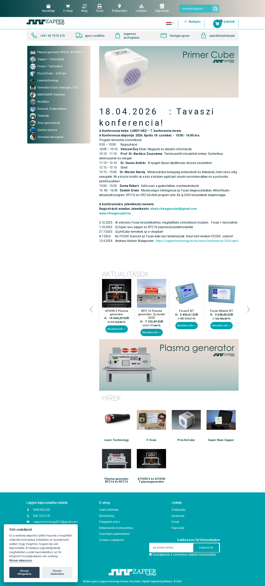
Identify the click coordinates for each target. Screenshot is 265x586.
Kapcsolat (162, 8)
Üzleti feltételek (108, 509)
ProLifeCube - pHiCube (48, 73)
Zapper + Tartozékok (47, 59)
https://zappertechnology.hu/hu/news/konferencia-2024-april (197, 241)
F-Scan (151, 440)
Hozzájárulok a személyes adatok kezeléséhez (184, 554)
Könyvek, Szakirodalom (48, 109)
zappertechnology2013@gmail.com (55, 522)
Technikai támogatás (47, 137)
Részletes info (116, 329)
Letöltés (141, 8)
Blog (84, 8)
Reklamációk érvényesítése (116, 528)
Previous (90, 307)
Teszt (99, 8)
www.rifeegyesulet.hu (115, 213)
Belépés (192, 22)
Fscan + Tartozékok (46, 66)
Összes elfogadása (24, 572)
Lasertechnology (44, 80)
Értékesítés (119, 8)
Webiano (168, 581)
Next (247, 307)
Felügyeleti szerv (109, 522)
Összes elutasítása (57, 572)
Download (178, 516)
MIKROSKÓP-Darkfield (47, 95)
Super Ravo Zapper (221, 440)
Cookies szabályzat (111, 540)
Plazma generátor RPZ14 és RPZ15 (117, 480)
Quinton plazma (43, 130)
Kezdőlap (48, 8)
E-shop (68, 8)
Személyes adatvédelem (114, 534)
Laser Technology (116, 440)
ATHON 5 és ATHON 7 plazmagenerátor (151, 480)
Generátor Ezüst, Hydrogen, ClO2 (54, 88)
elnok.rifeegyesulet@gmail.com (173, 209)
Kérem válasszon (20, 560)
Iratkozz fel (206, 547)
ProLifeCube (186, 440)
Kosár (175, 522)
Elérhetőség (106, 516)
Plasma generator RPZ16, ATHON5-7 (57, 52)
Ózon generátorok (45, 123)
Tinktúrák (39, 116)
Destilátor (39, 102)
